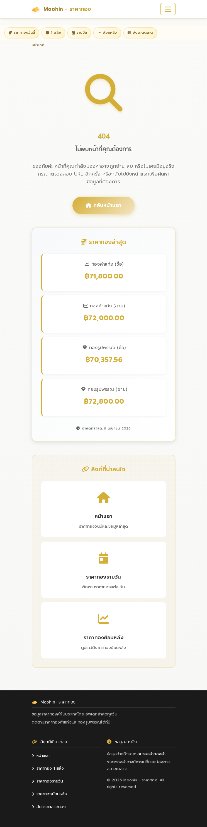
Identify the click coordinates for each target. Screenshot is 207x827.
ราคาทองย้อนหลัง (49, 794)
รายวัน (79, 32)
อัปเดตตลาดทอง (49, 807)
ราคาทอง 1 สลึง (48, 768)
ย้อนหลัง (107, 32)
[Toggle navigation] (167, 9)
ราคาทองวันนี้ (22, 32)
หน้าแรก (41, 756)
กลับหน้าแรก (103, 205)
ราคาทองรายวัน (47, 781)
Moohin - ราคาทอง (61, 9)
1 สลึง (53, 32)
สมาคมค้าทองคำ (151, 754)
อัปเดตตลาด (140, 32)
